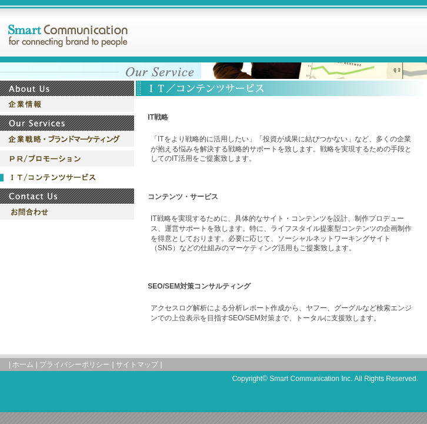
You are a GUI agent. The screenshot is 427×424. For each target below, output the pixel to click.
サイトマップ (137, 364)
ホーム (23, 364)
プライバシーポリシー (74, 364)
